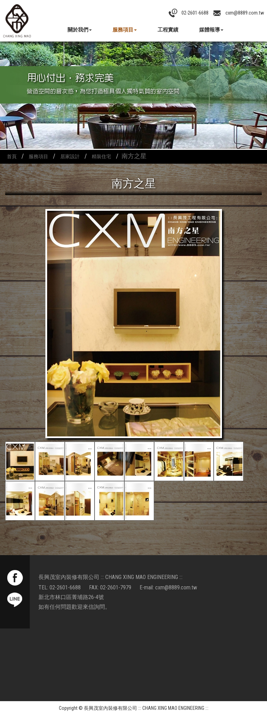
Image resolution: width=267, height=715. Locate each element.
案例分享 (80, 44)
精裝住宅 (101, 157)
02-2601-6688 (65, 587)
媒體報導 (211, 30)
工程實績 (168, 30)
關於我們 (80, 30)
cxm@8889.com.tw (176, 587)
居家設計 (70, 157)
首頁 (12, 157)
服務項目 (125, 30)
